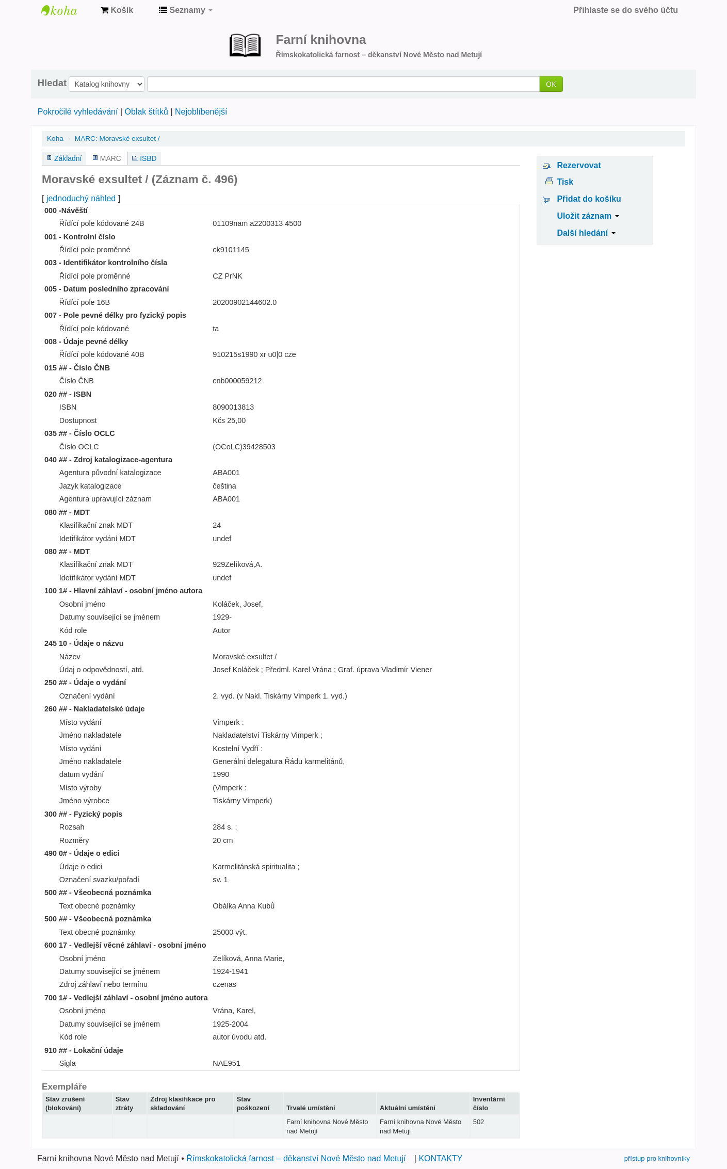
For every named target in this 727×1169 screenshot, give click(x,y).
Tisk (565, 181)
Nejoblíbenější (201, 111)
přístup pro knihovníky (657, 1158)
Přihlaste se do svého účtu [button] (625, 10)
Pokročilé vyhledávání (78, 111)
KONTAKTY (440, 1158)
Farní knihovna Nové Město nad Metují (67, 10)
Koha (55, 138)
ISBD (148, 158)
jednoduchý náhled (81, 198)
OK (551, 84)
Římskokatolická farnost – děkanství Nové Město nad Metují (296, 1158)
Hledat (52, 83)
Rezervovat (579, 165)
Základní (68, 158)
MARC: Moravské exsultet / (117, 138)
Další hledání (586, 233)
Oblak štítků (146, 111)
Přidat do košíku (589, 198)
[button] (117, 10)
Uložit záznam (588, 216)
